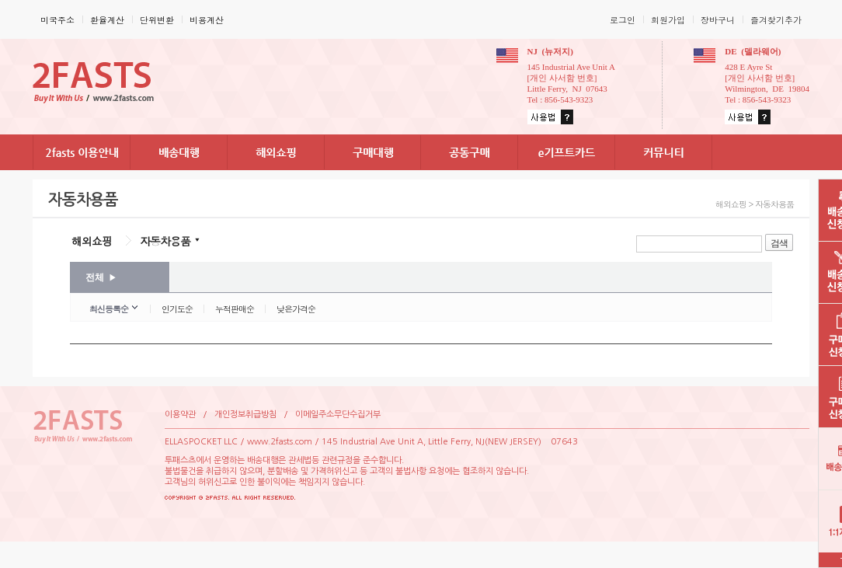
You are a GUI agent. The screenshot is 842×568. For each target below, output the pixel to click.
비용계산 (207, 20)
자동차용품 (165, 241)
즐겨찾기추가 (776, 20)
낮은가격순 (296, 309)
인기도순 (177, 309)
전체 (101, 277)
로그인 (622, 20)
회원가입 (668, 20)
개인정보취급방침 (245, 414)
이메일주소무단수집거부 (338, 414)
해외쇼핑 (91, 241)
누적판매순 (234, 309)
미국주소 (57, 20)
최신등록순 (108, 309)
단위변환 (157, 20)
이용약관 (180, 414)
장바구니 (718, 20)
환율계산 (107, 20)
